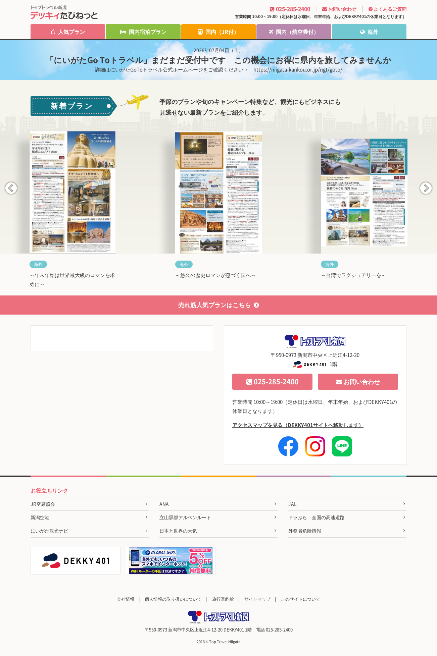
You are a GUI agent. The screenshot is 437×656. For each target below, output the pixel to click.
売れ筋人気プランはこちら (218, 304)
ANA (164, 503)
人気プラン (68, 32)
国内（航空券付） (294, 32)
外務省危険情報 (304, 530)
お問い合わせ (358, 381)
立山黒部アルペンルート (185, 517)
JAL (292, 503)
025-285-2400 (272, 381)
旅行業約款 (223, 599)
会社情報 (125, 599)
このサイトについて (300, 599)
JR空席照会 (43, 503)
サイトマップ (257, 599)
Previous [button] (11, 189)
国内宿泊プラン (143, 32)
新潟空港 (40, 517)
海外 (369, 32)
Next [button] (426, 189)
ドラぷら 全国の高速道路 (316, 517)
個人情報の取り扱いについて (173, 599)
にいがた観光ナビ (49, 530)
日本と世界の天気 (178, 530)
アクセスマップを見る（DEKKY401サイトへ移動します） (297, 425)
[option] (73, 213)
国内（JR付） (218, 32)
